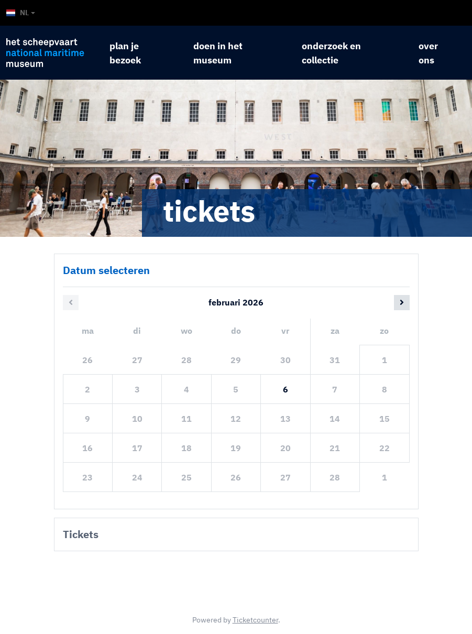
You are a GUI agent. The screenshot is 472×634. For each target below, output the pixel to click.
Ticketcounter (255, 620)
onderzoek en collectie (331, 53)
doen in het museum (218, 53)
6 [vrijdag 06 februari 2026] (285, 389)
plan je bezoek (125, 53)
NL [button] (17, 12)
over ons (428, 53)
